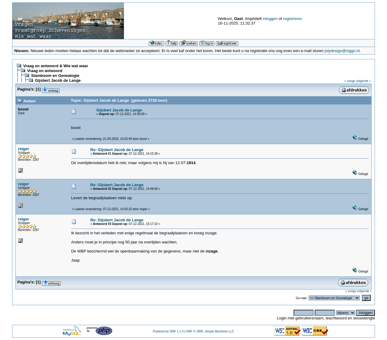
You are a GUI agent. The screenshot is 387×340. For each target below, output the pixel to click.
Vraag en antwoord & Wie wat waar (55, 66)
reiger (23, 149)
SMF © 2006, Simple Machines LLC (210, 331)
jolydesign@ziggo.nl (342, 50)
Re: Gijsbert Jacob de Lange (117, 149)
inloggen (270, 18)
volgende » (363, 81)
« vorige (349, 81)
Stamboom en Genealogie (55, 75)
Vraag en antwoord (44, 70)
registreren (292, 18)
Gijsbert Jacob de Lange (58, 80)
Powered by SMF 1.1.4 (168, 331)
